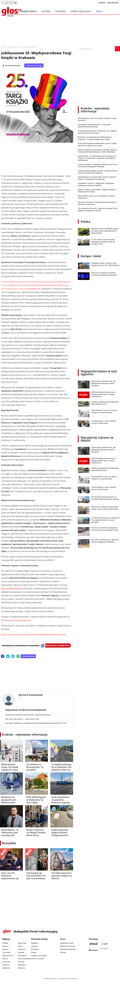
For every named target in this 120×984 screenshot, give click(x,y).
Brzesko (5, 949)
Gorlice (5, 958)
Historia (46, 11)
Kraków (5, 943)
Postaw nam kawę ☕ (34, 65)
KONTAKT (102, 3)
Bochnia (5, 946)
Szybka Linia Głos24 (81, 11)
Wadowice (22, 965)
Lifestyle (34, 946)
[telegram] (13, 656)
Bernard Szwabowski (13, 65)
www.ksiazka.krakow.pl (19, 620)
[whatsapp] (18, 656)
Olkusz (20, 946)
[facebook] (2, 656)
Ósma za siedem (37, 958)
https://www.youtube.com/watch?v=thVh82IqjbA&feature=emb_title (33, 634)
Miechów (5, 965)
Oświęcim (22, 949)
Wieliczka (21, 968)
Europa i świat (91, 256)
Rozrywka (60, 11)
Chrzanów (6, 952)
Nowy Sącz (22, 943)
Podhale (21, 952)
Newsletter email (66, 943)
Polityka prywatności (68, 949)
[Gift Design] (104, 950)
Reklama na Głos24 (67, 946)
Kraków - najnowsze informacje (25, 734)
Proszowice (22, 955)
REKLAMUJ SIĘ (112, 3)
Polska (85, 221)
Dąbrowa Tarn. (8, 955)
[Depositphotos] (93, 950)
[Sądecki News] (104, 943)
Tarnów (21, 962)
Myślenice (6, 968)
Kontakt (63, 952)
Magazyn (34, 943)
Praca (99, 11)
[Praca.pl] (93, 943)
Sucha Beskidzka (24, 958)
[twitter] (8, 656)
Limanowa (6, 962)
